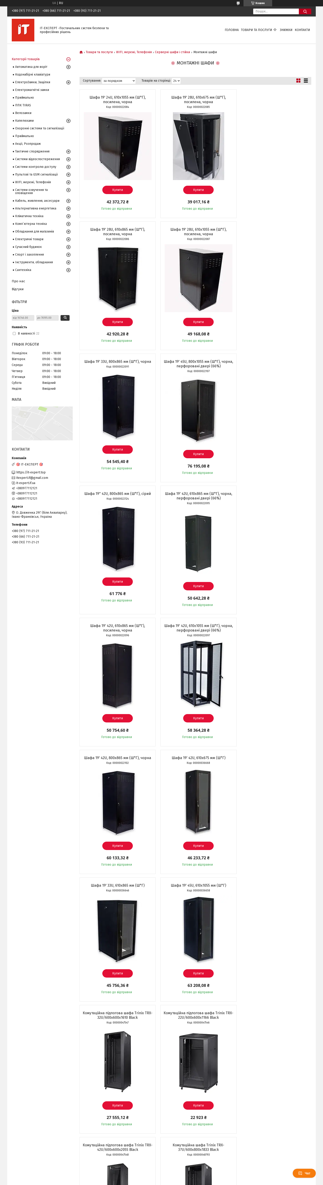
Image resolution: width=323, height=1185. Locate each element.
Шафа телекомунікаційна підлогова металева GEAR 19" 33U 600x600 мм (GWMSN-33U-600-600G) (195, 894)
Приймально (24, 98)
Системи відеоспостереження (37, 159)
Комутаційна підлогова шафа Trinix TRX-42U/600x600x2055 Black (195, 760)
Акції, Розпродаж (28, 144)
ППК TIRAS (23, 105)
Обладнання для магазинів (34, 231)
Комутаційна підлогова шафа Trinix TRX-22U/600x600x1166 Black (116, 760)
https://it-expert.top (31, 472)
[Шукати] (305, 11)
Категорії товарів (26, 59)
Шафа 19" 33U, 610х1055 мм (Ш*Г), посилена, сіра (274, 1028)
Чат (304, 1173)
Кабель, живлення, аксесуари (37, 201)
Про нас (18, 281)
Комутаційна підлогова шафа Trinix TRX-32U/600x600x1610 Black (273, 628)
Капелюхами (24, 121)
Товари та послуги (256, 30)
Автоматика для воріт (31, 67)
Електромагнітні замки (32, 90)
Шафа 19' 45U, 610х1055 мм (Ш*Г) (195, 626)
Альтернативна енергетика (35, 208)
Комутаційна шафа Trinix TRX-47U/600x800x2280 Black (116, 892)
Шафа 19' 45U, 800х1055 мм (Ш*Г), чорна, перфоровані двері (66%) (274, 231)
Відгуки (18, 289)
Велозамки (23, 113)
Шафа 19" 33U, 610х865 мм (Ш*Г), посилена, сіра (116, 1028)
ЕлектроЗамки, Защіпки (32, 82)
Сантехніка (23, 270)
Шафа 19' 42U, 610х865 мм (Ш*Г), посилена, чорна (273, 363)
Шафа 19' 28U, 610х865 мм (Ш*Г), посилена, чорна (273, 99)
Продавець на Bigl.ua (161, 1176)
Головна (232, 30)
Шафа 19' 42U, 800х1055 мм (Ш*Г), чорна (195, 1026)
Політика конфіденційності (192, 1180)
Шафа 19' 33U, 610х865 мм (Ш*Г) (116, 626)
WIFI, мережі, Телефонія (134, 52)
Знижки (286, 30)
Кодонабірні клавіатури (32, 74)
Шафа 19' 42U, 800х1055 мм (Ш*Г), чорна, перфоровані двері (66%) (274, 892)
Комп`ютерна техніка (31, 224)
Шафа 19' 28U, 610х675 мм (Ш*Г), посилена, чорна (195, 99)
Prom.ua (183, 1172)
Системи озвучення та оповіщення (31, 191)
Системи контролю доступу (35, 167)
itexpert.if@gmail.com (32, 478)
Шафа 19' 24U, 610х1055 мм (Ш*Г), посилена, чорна (116, 99)
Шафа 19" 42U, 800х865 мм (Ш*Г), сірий (116, 361)
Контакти (302, 30)
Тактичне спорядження (32, 151)
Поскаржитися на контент (155, 1180)
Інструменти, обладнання (34, 262)
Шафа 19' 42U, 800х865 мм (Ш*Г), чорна (195, 494)
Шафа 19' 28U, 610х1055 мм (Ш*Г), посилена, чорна (116, 231)
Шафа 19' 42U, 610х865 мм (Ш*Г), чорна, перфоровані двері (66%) (195, 363)
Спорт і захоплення (29, 254)
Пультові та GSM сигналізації (36, 174)
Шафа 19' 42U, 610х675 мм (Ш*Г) (274, 494)
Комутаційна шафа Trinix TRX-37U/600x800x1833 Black (274, 760)
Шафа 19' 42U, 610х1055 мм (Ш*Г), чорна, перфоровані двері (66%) (116, 496)
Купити (116, 190)
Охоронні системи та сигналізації (39, 128)
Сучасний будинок (28, 247)
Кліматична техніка (29, 216)
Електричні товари (29, 239)
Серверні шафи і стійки (172, 52)
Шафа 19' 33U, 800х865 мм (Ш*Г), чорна (195, 229)
